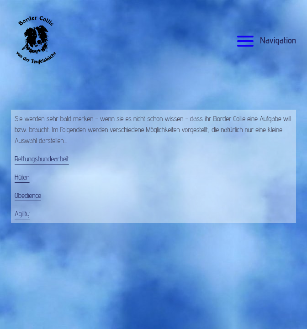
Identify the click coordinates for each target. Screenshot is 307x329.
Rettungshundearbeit (42, 158)
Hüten (22, 177)
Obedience (28, 195)
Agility (22, 213)
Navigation (265, 40)
